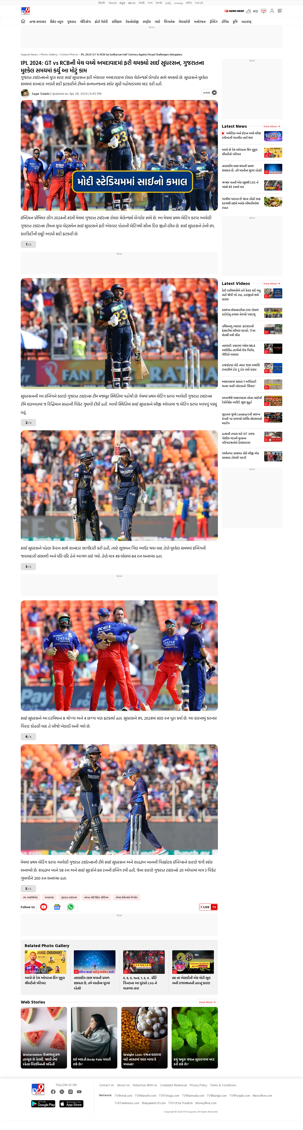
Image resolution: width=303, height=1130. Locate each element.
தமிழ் (168, 3)
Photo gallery (49, 54)
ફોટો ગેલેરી (101, 21)
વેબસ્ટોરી (184, 21)
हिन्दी (102, 3)
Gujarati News (29, 54)
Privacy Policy (198, 1085)
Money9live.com (205, 1103)
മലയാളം (178, 3)
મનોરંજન (200, 21)
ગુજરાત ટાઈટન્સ (69, 897)
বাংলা (150, 3)
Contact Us (106, 1085)
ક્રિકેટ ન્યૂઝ (56, 21)
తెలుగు (132, 3)
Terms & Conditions (223, 1085)
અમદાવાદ (49, 897)
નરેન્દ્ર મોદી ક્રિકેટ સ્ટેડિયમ (96, 897)
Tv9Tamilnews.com (126, 1103)
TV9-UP (199, 3)
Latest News (234, 126)
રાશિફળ (117, 21)
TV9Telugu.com (169, 1095)
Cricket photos (69, 54)
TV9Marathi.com (145, 1095)
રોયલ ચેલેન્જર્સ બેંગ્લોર (127, 897)
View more (207, 1002)
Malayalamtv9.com (154, 1103)
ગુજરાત (71, 21)
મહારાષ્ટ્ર (246, 21)
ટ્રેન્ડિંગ (213, 21)
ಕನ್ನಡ (122, 3)
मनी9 (189, 3)
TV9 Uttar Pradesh (180, 1103)
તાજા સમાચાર (37, 21)
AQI (255, 11)
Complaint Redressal (173, 1085)
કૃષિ (235, 21)
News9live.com (262, 1095)
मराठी (142, 3)
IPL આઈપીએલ (30, 897)
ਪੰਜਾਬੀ (159, 3)
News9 (112, 3)
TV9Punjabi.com (239, 1095)
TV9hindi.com (123, 1095)
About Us (123, 1085)
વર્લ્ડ (157, 21)
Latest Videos (236, 283)
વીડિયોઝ (85, 21)
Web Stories (33, 1001)
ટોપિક (225, 21)
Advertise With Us (145, 1085)
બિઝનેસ (169, 21)
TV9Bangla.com (217, 1095)
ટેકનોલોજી (132, 21)
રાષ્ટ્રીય (147, 21)
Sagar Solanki (40, 93)
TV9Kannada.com (193, 1095)
